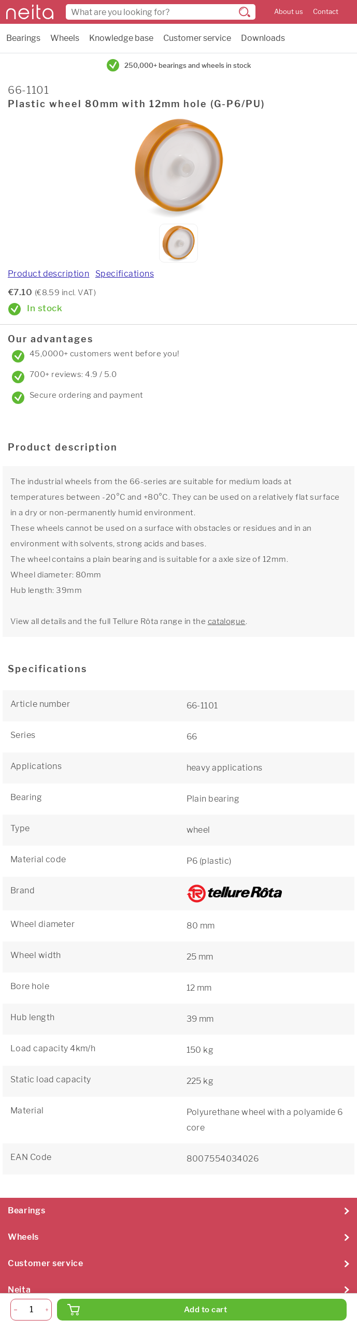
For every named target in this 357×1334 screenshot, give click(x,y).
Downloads (263, 38)
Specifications (124, 274)
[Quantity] (31, 1309)
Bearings (23, 38)
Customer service (197, 38)
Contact (325, 12)
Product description (48, 274)
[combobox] (160, 12)
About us (288, 12)
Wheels (64, 38)
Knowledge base (121, 38)
